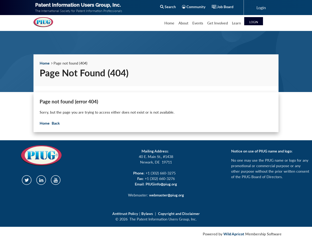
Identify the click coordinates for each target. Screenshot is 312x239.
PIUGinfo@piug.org (161, 184)
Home (45, 63)
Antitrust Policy (125, 213)
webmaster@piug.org (166, 195)
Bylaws (147, 213)
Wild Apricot (233, 234)
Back (56, 123)
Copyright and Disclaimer (179, 213)
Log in (261, 7)
